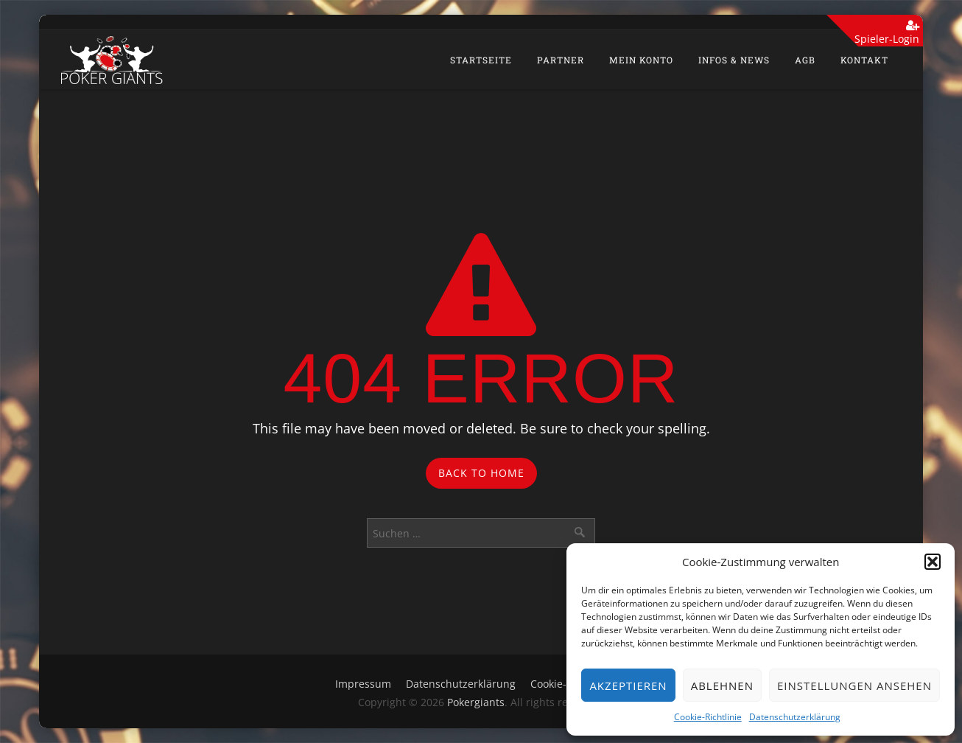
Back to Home (481, 473)
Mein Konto (641, 60)
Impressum (363, 684)
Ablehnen (722, 685)
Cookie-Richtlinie (708, 717)
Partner (560, 60)
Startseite (481, 60)
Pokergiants (476, 702)
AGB (805, 60)
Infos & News (734, 60)
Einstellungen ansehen (854, 685)
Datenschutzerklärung (794, 717)
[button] (932, 561)
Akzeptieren (628, 685)
